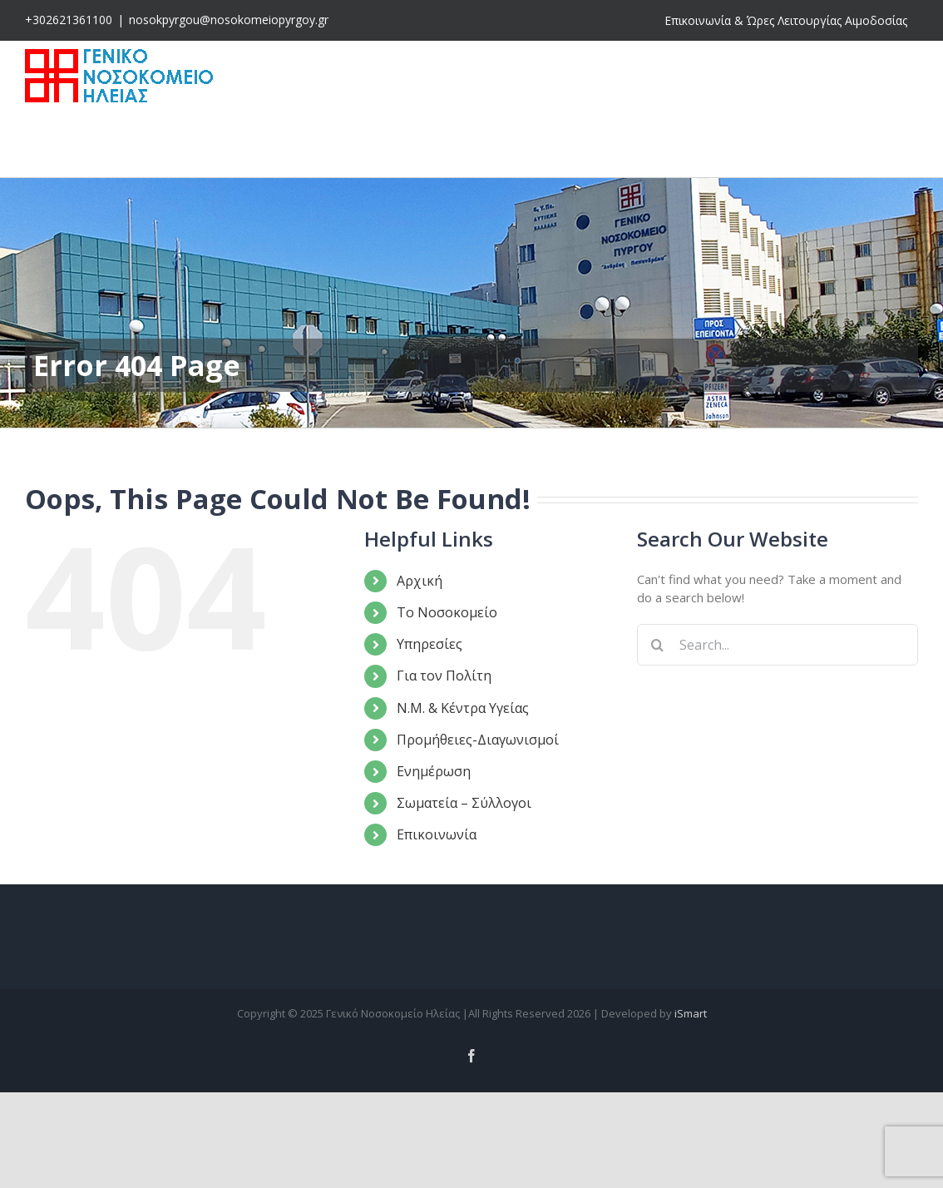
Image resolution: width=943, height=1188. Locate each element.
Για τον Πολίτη (444, 675)
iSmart (690, 1013)
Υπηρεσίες (429, 644)
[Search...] (777, 645)
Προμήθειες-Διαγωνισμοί (478, 739)
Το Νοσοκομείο (447, 612)
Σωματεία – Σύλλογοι (464, 803)
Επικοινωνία (436, 834)
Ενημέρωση (434, 771)
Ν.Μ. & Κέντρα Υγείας (463, 708)
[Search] (658, 645)
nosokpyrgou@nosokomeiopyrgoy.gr (228, 19)
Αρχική (419, 581)
